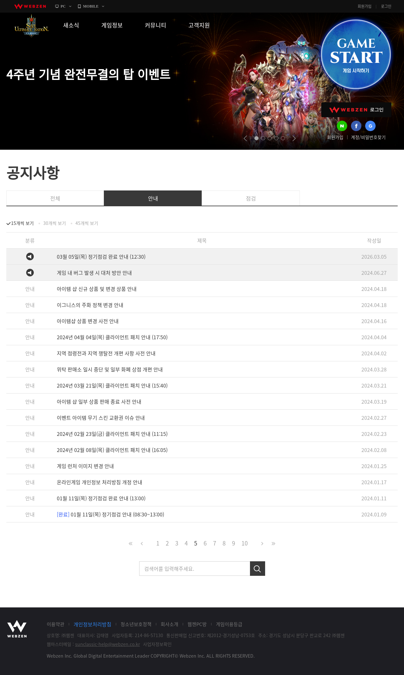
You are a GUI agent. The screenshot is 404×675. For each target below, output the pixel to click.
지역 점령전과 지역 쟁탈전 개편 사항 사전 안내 (106, 353)
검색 (257, 568)
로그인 (386, 6)
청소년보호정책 (136, 624)
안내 (153, 198)
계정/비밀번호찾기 (368, 137)
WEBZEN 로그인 (356, 109)
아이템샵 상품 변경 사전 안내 (88, 321)
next (294, 138)
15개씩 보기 (22, 223)
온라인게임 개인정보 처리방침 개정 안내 (99, 482)
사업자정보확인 (157, 644)
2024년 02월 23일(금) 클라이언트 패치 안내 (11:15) (112, 433)
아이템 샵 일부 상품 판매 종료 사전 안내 (99, 401)
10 (244, 543)
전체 (55, 198)
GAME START (355, 54)
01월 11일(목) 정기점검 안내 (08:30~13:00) (110, 514)
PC (63, 6)
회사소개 (169, 624)
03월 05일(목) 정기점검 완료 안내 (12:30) (101, 256)
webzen (30, 6)
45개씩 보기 (86, 223)
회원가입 (364, 6)
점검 (251, 198)
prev (245, 138)
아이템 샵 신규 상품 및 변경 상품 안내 (97, 288)
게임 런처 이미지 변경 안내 (85, 466)
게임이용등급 (229, 624)
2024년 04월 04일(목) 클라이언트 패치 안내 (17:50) (112, 337)
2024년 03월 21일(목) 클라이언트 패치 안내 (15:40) (112, 385)
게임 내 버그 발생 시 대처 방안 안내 (94, 272)
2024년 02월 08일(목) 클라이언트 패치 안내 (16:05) (112, 450)
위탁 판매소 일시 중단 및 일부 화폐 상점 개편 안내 (110, 369)
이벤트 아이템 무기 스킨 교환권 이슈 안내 (101, 417)
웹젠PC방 (197, 624)
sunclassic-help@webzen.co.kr (107, 644)
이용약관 (55, 624)
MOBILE (90, 6)
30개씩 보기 (54, 223)
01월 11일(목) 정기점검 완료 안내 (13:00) (101, 498)
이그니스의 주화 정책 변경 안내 (90, 305)
